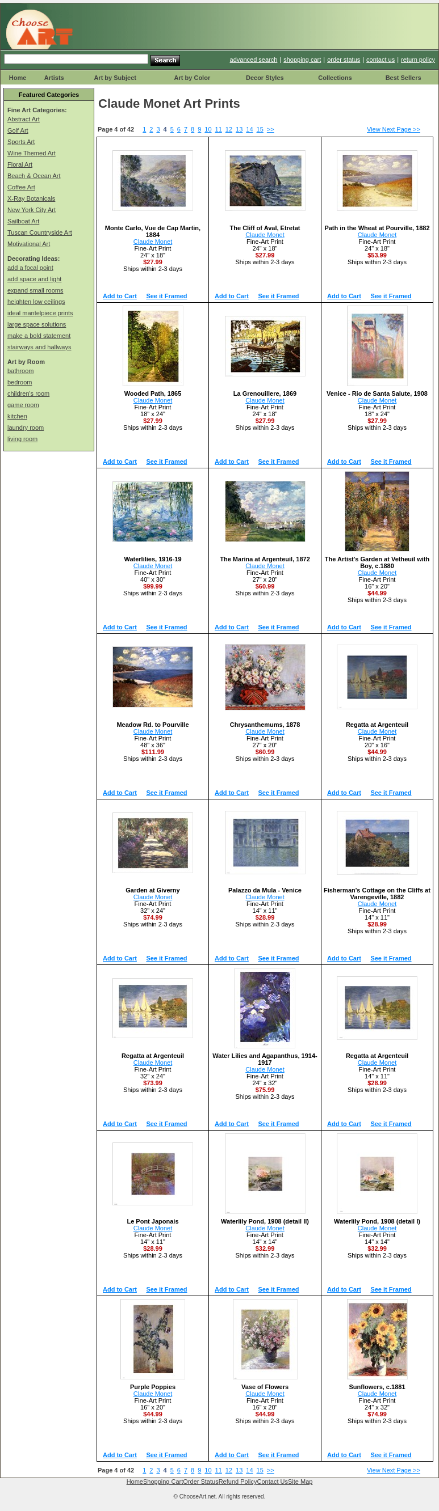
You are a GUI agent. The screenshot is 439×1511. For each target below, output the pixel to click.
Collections (335, 77)
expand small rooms (35, 290)
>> (270, 129)
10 (207, 129)
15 (260, 129)
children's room (28, 393)
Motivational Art (28, 243)
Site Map (300, 1481)
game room (23, 404)
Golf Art (17, 130)
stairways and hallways (39, 347)
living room (22, 438)
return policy (418, 59)
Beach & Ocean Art (34, 175)
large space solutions (36, 324)
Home (18, 77)
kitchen (17, 416)
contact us (380, 59)
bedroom (19, 382)
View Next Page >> (393, 129)
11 (218, 129)
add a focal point (30, 267)
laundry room (25, 427)
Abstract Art (23, 119)
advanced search (254, 59)
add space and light (34, 279)
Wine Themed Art (31, 153)
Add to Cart (120, 296)
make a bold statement (38, 335)
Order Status (200, 1481)
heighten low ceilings (36, 301)
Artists (54, 77)
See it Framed (166, 296)
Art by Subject (115, 77)
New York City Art (31, 209)
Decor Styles (265, 77)
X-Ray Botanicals (31, 198)
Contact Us (272, 1481)
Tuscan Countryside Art (39, 232)
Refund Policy (238, 1481)
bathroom (20, 370)
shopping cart (302, 59)
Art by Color (192, 77)
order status (343, 59)
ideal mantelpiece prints (40, 313)
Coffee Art (21, 187)
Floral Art (19, 164)
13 (239, 129)
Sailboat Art (23, 221)
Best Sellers (403, 77)
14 (249, 129)
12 (228, 129)
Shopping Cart (163, 1481)
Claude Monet (153, 241)
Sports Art (21, 141)
